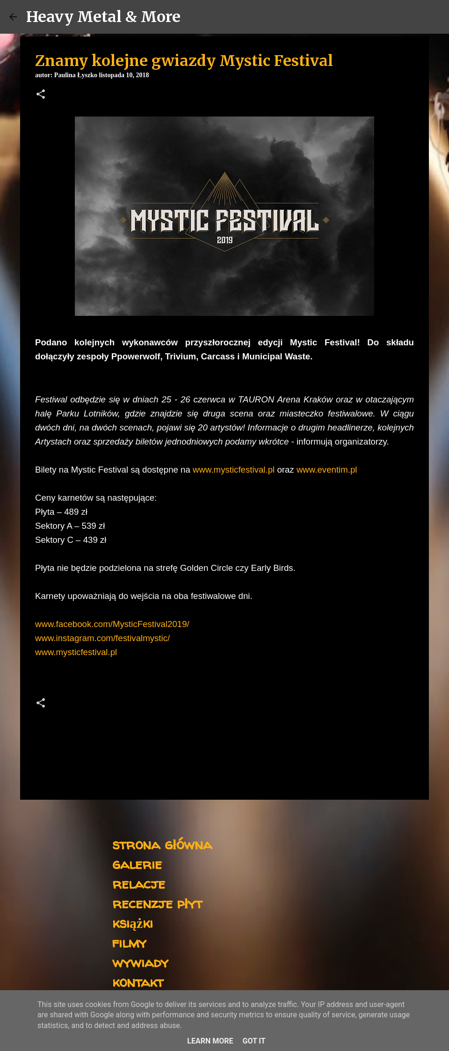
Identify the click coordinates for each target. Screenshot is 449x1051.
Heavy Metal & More (103, 16)
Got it (253, 1040)
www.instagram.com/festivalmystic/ (102, 638)
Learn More (210, 1040)
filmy (129, 942)
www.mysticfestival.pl (234, 469)
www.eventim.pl (327, 469)
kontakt (137, 981)
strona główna (162, 844)
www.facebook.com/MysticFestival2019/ (112, 624)
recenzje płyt (157, 902)
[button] (40, 95)
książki (132, 922)
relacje (138, 883)
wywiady (140, 961)
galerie (137, 863)
